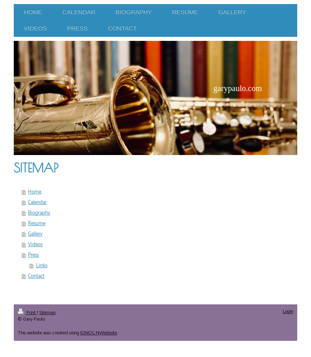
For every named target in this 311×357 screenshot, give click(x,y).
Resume (36, 223)
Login (288, 311)
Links (41, 265)
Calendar (37, 202)
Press (33, 255)
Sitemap (47, 313)
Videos (35, 244)
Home (34, 192)
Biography (39, 213)
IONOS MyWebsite (98, 333)
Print (27, 313)
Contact (36, 276)
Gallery (35, 234)
